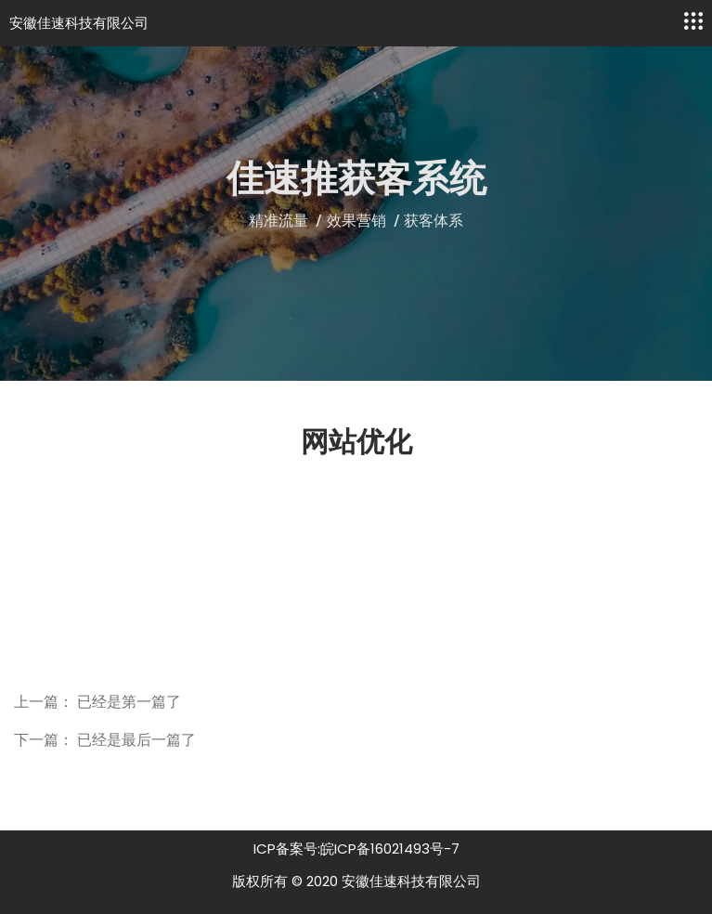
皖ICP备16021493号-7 (390, 848)
